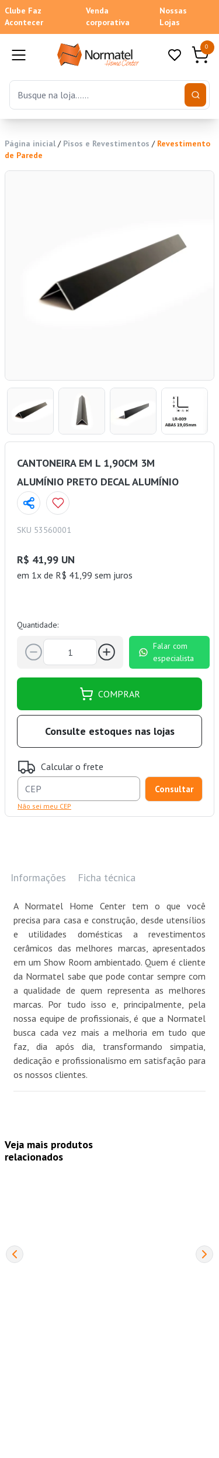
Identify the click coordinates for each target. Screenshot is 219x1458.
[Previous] (14, 1254)
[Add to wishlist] (57, 503)
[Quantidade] (70, 652)
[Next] (204, 1254)
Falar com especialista (166, 652)
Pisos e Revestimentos (106, 143)
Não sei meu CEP (44, 806)
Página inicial (30, 143)
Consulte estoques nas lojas (110, 731)
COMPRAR (109, 694)
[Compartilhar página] (28, 503)
